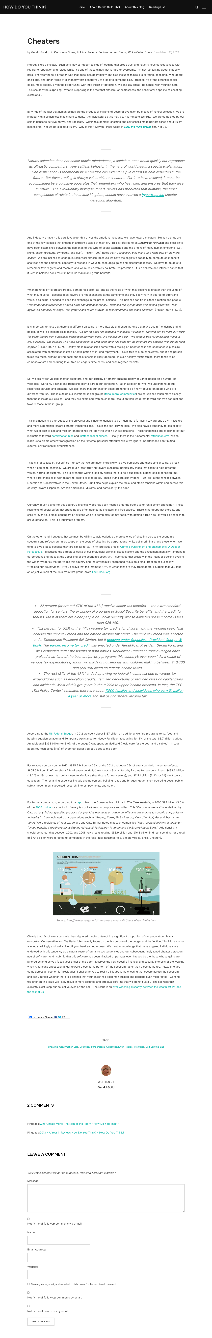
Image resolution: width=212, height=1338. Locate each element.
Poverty (92, 52)
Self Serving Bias (155, 1046)
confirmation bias (63, 436)
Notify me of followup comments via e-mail (54, 1223)
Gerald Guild (39, 52)
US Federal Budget (60, 733)
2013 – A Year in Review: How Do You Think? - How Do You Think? (82, 1132)
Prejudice (139, 1046)
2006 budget (43, 807)
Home (82, 7)
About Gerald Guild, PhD (106, 7)
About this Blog (135, 7)
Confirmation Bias (68, 1046)
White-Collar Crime (140, 52)
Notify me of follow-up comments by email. (54, 1297)
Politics (81, 52)
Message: (33, 1181)
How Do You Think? (25, 7)
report (80, 802)
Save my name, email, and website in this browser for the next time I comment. (73, 1284)
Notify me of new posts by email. (48, 1311)
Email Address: (36, 1249)
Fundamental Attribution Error (107, 1046)
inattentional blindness (93, 436)
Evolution (85, 1046)
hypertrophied (153, 195)
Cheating (53, 1046)
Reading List (158, 7)
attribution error (160, 436)
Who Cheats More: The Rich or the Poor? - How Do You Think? (79, 1123)
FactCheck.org (101, 572)
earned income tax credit (69, 645)
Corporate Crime (64, 52)
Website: (32, 1266)
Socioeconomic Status (112, 52)
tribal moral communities (120, 394)
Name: (31, 1232)
